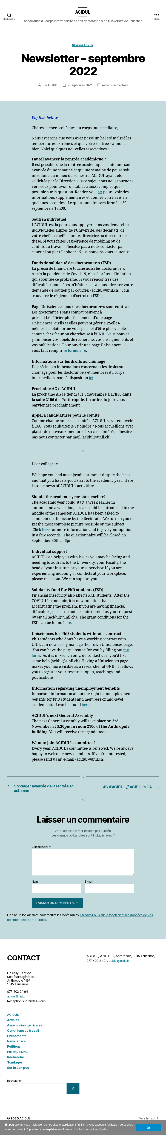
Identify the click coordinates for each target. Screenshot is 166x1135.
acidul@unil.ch (17, 1003)
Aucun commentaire (116, 91)
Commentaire (41, 853)
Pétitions (14, 1053)
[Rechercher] (73, 1095)
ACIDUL (51, 91)
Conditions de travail (23, 1037)
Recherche (15, 1064)
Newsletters (83, 50)
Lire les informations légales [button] (91, 1129)
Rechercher (14, 1087)
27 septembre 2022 (79, 91)
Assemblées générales (24, 1032)
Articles (13, 1027)
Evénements (16, 1042)
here (46, 535)
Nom (35, 888)
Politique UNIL (17, 1058)
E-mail (88, 888)
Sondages (15, 1069)
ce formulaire (75, 356)
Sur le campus (18, 1074)
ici (100, 197)
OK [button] (148, 1127)
